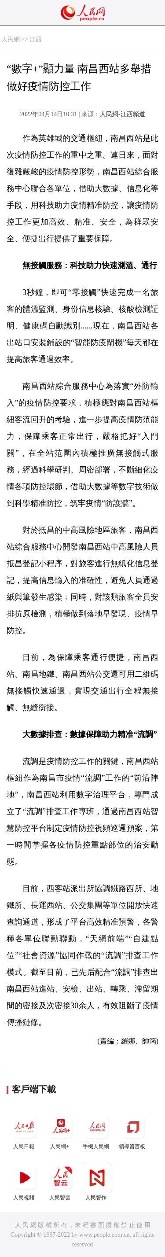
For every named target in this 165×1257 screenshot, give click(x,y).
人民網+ (60, 1130)
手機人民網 (96, 1130)
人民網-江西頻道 (122, 114)
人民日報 (24, 1130)
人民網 (10, 39)
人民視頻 (24, 1181)
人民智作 (96, 1181)
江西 (35, 39)
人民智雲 (60, 1181)
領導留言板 (132, 1130)
